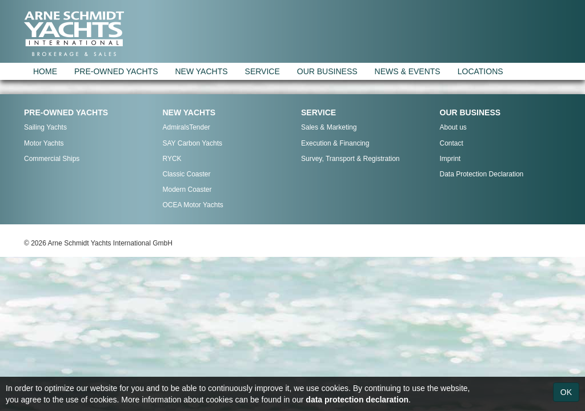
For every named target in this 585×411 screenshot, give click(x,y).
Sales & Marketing (328, 127)
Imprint (450, 159)
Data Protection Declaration (482, 174)
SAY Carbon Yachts (193, 143)
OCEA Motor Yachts (193, 205)
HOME (45, 71)
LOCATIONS (480, 71)
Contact (451, 143)
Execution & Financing (335, 143)
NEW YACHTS (201, 71)
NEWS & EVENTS (407, 71)
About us (453, 127)
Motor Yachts (44, 143)
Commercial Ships (51, 159)
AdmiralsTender (186, 127)
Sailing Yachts (45, 127)
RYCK (172, 159)
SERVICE (262, 71)
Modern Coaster (187, 190)
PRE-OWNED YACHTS (116, 71)
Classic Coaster (187, 174)
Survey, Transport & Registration (350, 159)
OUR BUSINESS (327, 71)
